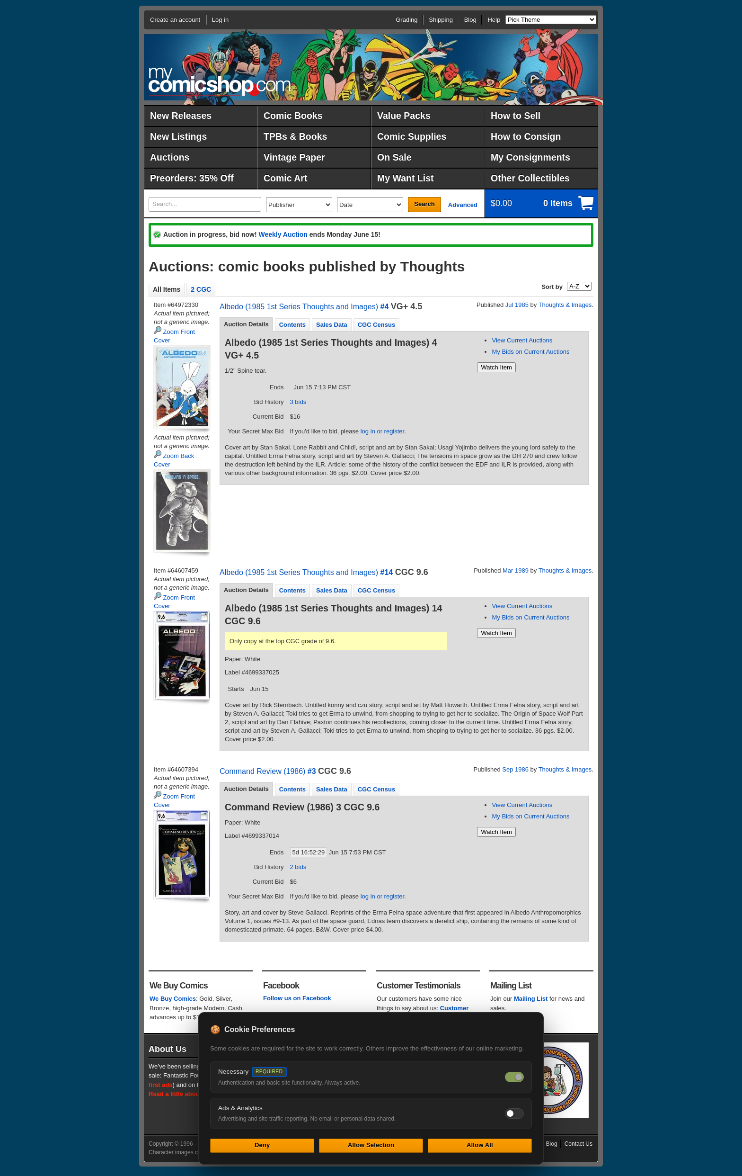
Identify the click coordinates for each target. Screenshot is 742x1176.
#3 (312, 771)
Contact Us (578, 1143)
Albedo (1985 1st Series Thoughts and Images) (299, 307)
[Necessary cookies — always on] (514, 1077)
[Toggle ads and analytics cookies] (514, 1113)
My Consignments (530, 157)
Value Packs (404, 115)
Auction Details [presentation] (246, 324)
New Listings (178, 136)
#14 (386, 572)
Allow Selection (371, 1145)
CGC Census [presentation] (376, 324)
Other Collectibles (530, 178)
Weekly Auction (282, 234)
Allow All (480, 1145)
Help (493, 19)
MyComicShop (220, 81)
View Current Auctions (522, 340)
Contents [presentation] (292, 324)
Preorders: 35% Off (192, 178)
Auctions (169, 157)
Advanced (462, 205)
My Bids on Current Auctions (530, 351)
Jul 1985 (517, 304)
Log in (220, 19)
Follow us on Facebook (297, 998)
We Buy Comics (173, 998)
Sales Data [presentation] (331, 324)
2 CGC (201, 289)
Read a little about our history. (193, 1093)
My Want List (405, 178)
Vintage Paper (294, 157)
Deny (262, 1145)
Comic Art (285, 178)
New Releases (181, 115)
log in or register (383, 431)
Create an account (175, 19)
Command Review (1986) (262, 771)
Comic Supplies (411, 136)
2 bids (298, 867)
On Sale (394, 157)
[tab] (246, 324)
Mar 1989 (516, 570)
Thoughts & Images (565, 304)
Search (424, 203)
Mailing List (531, 998)
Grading (406, 19)
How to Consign (526, 136)
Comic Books (293, 115)
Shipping (441, 19)
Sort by (552, 286)
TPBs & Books (295, 136)
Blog (470, 19)
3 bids (298, 401)
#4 (384, 307)
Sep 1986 (515, 769)
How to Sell (515, 115)
